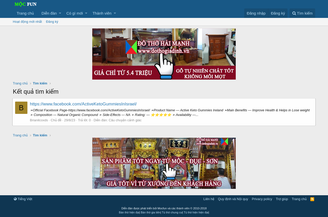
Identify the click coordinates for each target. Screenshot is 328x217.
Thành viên (102, 13)
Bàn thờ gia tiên (150, 212)
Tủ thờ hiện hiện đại (196, 212)
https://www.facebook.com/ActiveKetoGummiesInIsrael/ (83, 104)
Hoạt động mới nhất (27, 22)
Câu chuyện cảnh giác (125, 120)
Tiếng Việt (23, 199)
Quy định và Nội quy (233, 199)
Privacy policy (262, 199)
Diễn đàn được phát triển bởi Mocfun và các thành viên (164, 208)
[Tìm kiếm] (302, 13)
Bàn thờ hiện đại (129, 212)
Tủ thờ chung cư (172, 212)
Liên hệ (208, 199)
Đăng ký (52, 22)
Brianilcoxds (39, 120)
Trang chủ (25, 13)
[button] (60, 13)
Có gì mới (74, 13)
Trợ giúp (282, 199)
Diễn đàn (49, 13)
